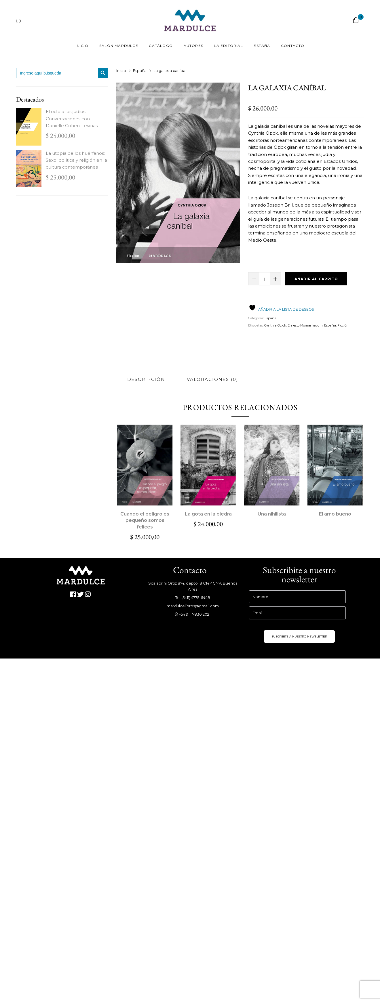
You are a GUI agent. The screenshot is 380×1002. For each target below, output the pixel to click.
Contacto (293, 45)
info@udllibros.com (137, 683)
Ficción (343, 325)
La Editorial (228, 45)
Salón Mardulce (118, 45)
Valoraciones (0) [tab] (212, 379)
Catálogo (161, 45)
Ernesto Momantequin (305, 325)
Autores (193, 45)
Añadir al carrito (316, 279)
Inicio (81, 45)
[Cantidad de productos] (264, 278)
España (262, 45)
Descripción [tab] (146, 379)
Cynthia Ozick (275, 325)
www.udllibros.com (137, 676)
